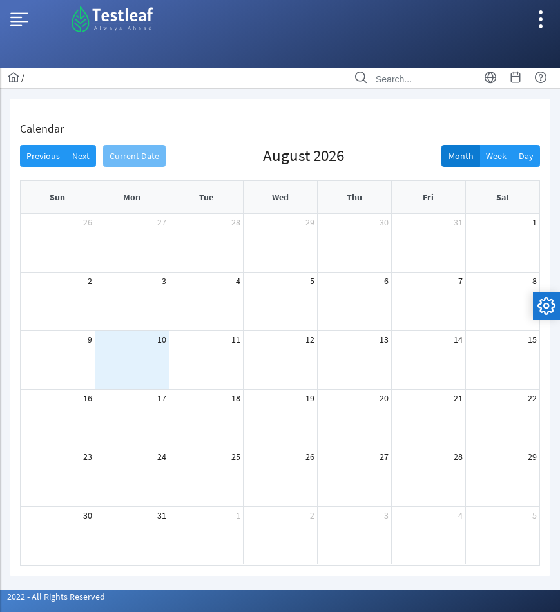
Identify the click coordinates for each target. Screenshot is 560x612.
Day (526, 156)
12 (309, 339)
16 (87, 398)
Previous (43, 156)
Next (81, 156)
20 (384, 398)
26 (87, 222)
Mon (131, 197)
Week (496, 156)
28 (235, 222)
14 (458, 339)
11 (235, 339)
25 (235, 457)
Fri (428, 197)
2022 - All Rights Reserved (56, 596)
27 (161, 222)
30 (384, 222)
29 (309, 222)
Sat (502, 197)
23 (87, 457)
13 (384, 339)
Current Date (134, 156)
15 (532, 339)
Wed (280, 197)
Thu (354, 197)
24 (161, 457)
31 (458, 222)
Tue (206, 197)
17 (161, 398)
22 (532, 398)
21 (458, 398)
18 (235, 398)
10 (161, 339)
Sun (57, 197)
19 (309, 398)
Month (461, 156)
